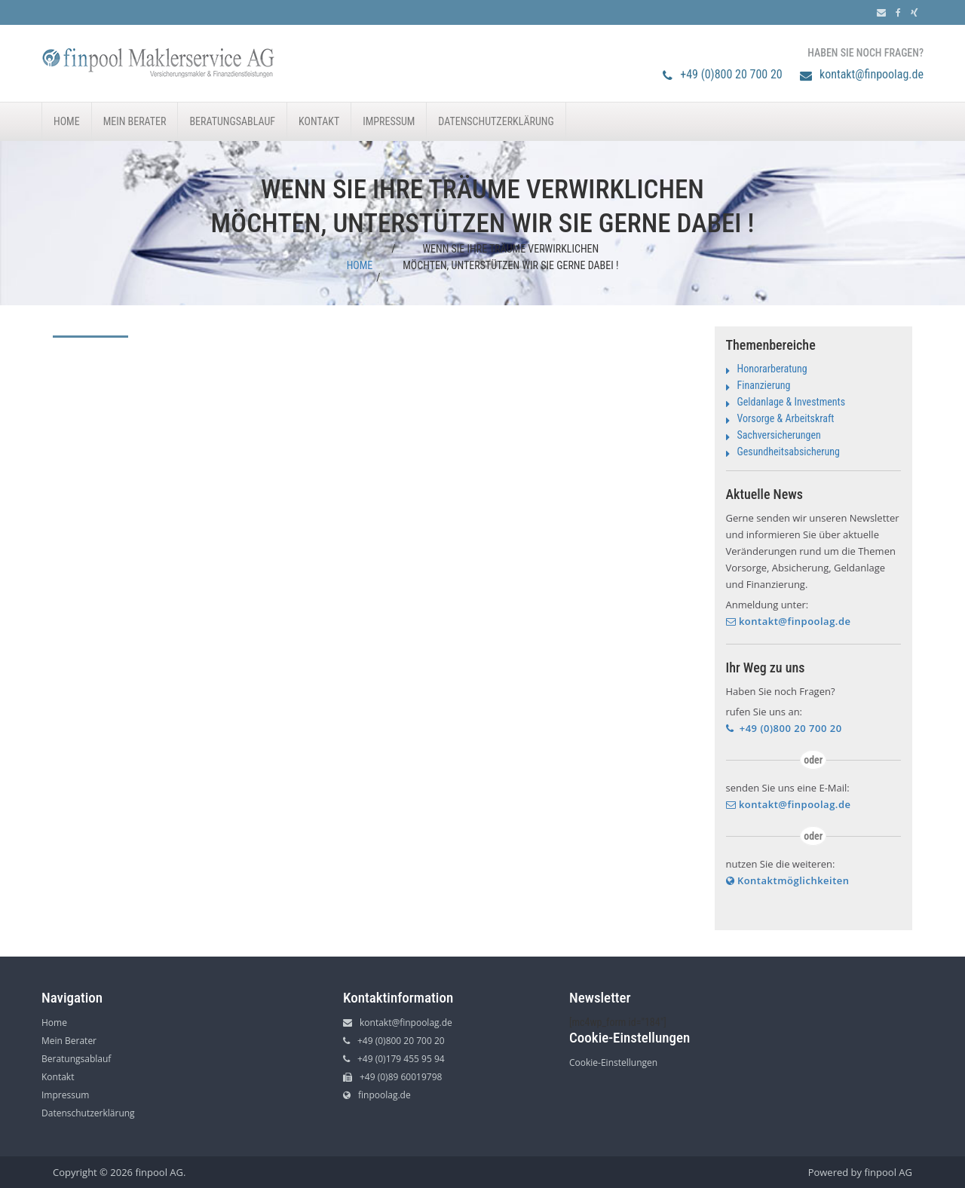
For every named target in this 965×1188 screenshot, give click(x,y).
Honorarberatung (772, 369)
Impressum (389, 121)
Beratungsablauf (232, 121)
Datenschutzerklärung (495, 121)
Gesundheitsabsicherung (789, 452)
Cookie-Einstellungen (613, 1062)
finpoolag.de (377, 1094)
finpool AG (888, 1172)
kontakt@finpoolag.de (862, 74)
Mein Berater (135, 121)
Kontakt (319, 121)
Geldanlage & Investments (791, 402)
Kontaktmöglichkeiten (788, 880)
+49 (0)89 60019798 (392, 1076)
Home (67, 121)
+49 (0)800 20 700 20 (722, 74)
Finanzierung (764, 385)
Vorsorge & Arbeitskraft (786, 418)
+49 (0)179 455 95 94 (394, 1058)
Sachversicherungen (779, 435)
